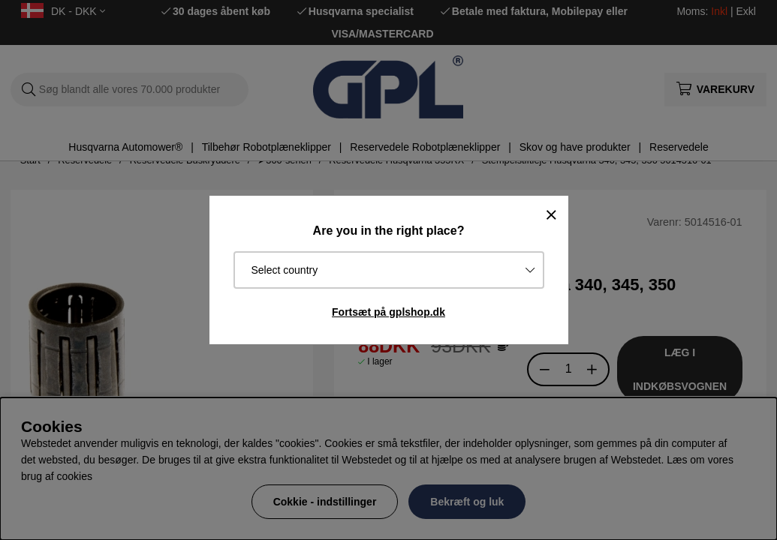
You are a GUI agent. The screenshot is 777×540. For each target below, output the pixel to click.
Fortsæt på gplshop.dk (388, 312)
